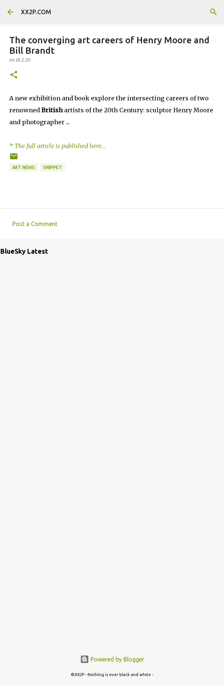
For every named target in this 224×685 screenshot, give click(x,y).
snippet (52, 167)
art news (23, 167)
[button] (13, 75)
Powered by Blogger (112, 659)
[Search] (213, 12)
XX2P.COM (36, 12)
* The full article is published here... (57, 146)
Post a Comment (34, 223)
